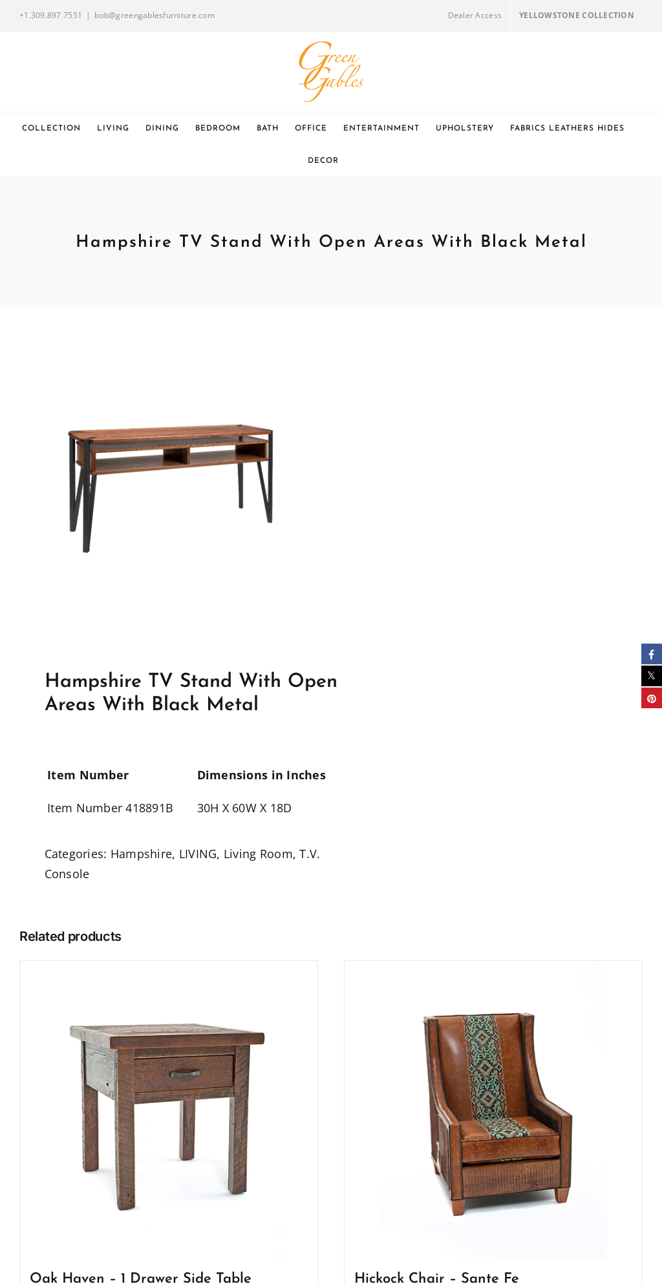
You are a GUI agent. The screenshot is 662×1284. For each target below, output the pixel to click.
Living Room (258, 853)
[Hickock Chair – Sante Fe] (493, 1109)
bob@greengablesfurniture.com (154, 15)
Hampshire (141, 853)
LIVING (198, 853)
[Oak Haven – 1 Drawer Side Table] (168, 1109)
